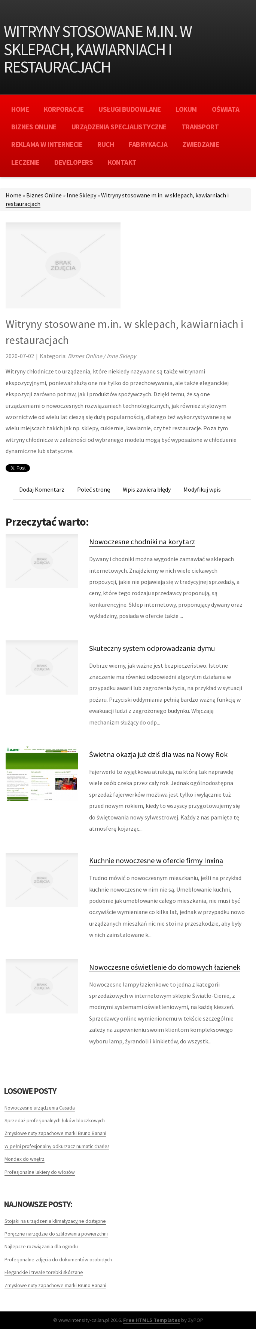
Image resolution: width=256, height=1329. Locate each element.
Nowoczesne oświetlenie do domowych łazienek (164, 967)
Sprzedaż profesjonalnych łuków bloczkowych (54, 1120)
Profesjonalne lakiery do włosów (39, 1172)
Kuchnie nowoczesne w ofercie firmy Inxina (156, 860)
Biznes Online (44, 195)
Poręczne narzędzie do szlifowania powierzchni (56, 1234)
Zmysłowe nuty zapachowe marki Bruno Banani (55, 1133)
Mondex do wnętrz (24, 1159)
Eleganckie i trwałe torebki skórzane (43, 1272)
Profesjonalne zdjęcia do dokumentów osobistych (58, 1259)
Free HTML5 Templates (151, 1320)
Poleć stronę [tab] (93, 489)
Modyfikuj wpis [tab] (202, 489)
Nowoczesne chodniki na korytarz (142, 541)
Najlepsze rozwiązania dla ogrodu (41, 1246)
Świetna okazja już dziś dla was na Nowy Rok (158, 754)
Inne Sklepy (81, 195)
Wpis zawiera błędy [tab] (147, 489)
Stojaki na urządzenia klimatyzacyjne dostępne (55, 1221)
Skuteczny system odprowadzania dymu (152, 648)
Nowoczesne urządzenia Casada (39, 1108)
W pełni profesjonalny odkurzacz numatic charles (56, 1146)
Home (13, 195)
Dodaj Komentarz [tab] (41, 489)
